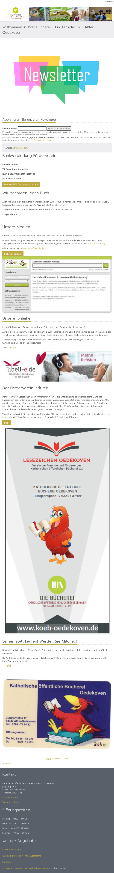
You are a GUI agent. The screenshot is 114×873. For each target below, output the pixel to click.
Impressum (109, 1)
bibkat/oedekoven (13, 253)
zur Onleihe (11, 347)
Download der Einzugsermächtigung (21, 184)
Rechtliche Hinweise (38, 868)
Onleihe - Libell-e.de (11, 849)
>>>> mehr (7, 665)
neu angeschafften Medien (32, 248)
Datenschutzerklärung (43, 140)
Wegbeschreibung (10, 802)
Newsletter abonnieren (59, 128)
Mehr (6, 422)
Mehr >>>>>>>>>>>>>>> (57, 758)
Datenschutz (21, 868)
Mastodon (7, 763)
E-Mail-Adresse (9, 128)
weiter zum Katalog (96, 243)
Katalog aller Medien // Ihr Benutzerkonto (21, 855)
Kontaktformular (10, 797)
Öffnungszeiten (20, 147)
